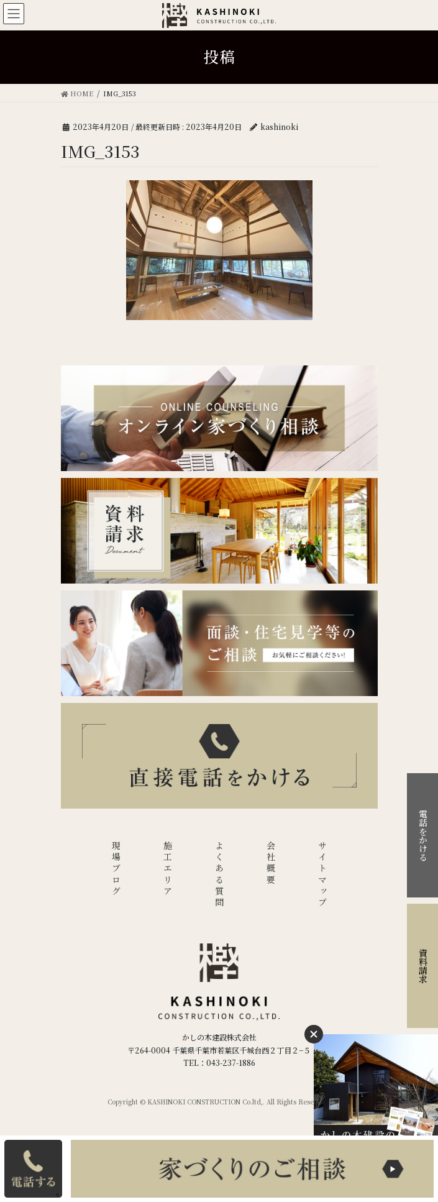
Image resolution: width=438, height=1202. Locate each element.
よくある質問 (219, 875)
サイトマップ (322, 875)
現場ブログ (116, 869)
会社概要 (271, 863)
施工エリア (168, 869)
